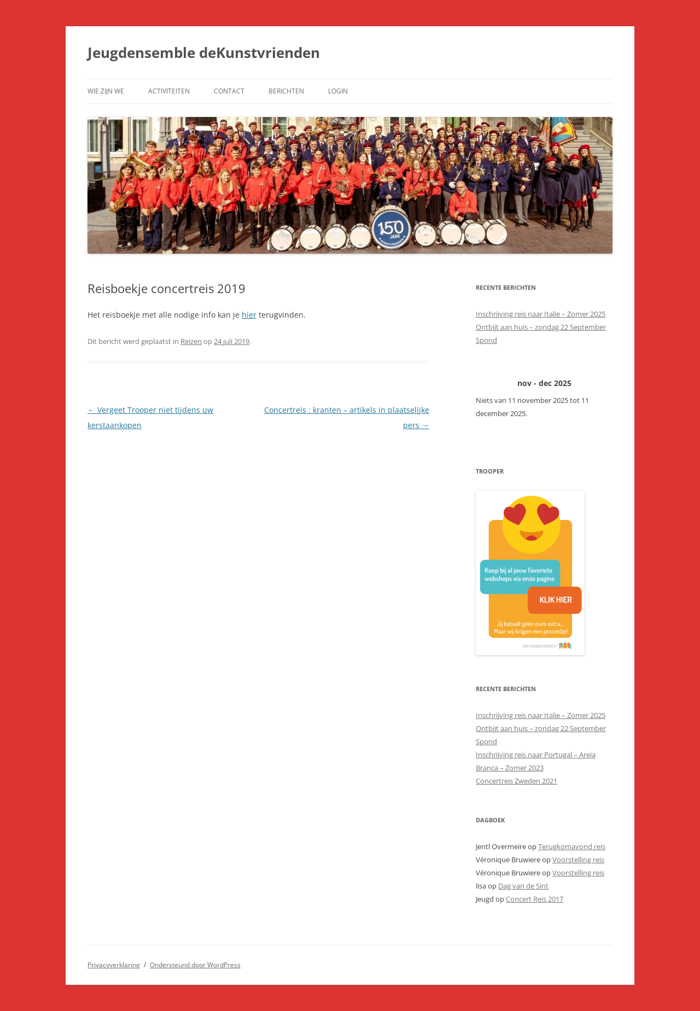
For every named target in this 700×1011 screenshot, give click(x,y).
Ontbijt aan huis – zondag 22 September (541, 327)
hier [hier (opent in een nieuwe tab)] (249, 314)
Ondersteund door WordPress (195, 964)
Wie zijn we (106, 91)
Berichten (286, 91)
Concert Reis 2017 (534, 899)
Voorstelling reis (578, 859)
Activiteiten (169, 91)
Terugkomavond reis (571, 846)
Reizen (191, 341)
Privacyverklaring (114, 964)
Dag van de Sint (523, 886)
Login (338, 91)
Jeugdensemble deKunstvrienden (204, 52)
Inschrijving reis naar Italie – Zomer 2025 (540, 314)
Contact (229, 91)
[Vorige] (489, 383)
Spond (486, 340)
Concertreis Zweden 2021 (516, 781)
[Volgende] (598, 383)
